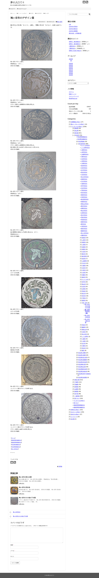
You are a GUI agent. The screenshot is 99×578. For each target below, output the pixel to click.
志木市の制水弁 (73, 28)
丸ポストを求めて (76, 412)
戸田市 (84, 298)
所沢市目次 (84, 192)
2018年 (71, 75)
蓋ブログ (77, 398)
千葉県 (76, 382)
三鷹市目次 (72, 46)
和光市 (84, 348)
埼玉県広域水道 (82, 371)
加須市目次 (84, 165)
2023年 (71, 66)
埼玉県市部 (82, 143)
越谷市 (84, 277)
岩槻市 (84, 247)
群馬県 (76, 386)
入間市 (84, 244)
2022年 (71, 68)
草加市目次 (84, 219)
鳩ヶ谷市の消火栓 (24, 487)
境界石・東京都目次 (74, 41)
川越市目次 (84, 183)
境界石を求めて (75, 409)
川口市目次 (84, 181)
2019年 (71, 73)
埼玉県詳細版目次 (16, 444)
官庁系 (76, 393)
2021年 (71, 70)
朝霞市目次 (84, 201)
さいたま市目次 (85, 145)
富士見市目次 (84, 177)
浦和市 (84, 249)
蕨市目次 (83, 224)
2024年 (71, 65)
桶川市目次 (84, 206)
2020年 (71, 71)
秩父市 (84, 293)
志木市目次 (84, 188)
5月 (71, 60)
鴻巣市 (84, 275)
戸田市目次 (84, 190)
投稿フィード (72, 94)
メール (12, 550)
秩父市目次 (84, 215)
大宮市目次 (84, 174)
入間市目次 (84, 161)
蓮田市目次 (84, 222)
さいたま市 (85, 279)
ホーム (13, 438)
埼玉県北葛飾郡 (82, 359)
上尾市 (84, 240)
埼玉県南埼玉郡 (82, 369)
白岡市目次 (84, 213)
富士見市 (84, 334)
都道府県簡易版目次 (16, 442)
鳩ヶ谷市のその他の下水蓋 (27, 497)
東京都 (76, 133)
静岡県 (76, 391)
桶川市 (84, 254)
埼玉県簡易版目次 (16, 446)
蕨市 (83, 350)
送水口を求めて (75, 414)
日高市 (84, 332)
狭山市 (84, 284)
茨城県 (76, 384)
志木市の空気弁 (73, 26)
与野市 (84, 345)
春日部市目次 (84, 199)
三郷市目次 (84, 150)
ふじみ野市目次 (85, 147)
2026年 (71, 59)
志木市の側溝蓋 (73, 31)
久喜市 (84, 272)
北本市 (84, 268)
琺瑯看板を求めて (76, 122)
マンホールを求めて (77, 126)
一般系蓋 (77, 396)
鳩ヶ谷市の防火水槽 (25, 477)
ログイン (71, 91)
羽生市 (84, 325)
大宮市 (84, 251)
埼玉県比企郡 (82, 366)
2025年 (71, 63)
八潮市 (84, 341)
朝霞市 (84, 242)
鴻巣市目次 (84, 235)
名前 (12, 545)
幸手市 (84, 282)
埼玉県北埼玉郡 (82, 362)
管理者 (60, 466)
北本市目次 (84, 168)
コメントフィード (74, 96)
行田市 (84, 270)
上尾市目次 (84, 152)
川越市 (84, 265)
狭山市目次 (84, 210)
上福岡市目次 (84, 154)
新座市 (84, 237)
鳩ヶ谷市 (59, 21)
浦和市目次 (84, 208)
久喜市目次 (84, 159)
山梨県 (76, 389)
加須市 (84, 258)
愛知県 (76, 128)
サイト (12, 556)
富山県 (76, 130)
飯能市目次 (84, 231)
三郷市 (84, 339)
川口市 (84, 263)
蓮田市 (84, 300)
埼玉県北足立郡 (82, 357)
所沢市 (84, 295)
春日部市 (84, 256)
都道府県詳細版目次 (16, 440)
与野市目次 (84, 156)
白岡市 (84, 289)
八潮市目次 (84, 163)
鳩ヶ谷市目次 (15, 449)
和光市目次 (84, 172)
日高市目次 (84, 197)
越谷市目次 (84, 228)
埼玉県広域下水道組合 (84, 373)
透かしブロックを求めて (77, 124)
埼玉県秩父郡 (82, 364)
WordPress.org (73, 98)
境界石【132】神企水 (75, 50)
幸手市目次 (84, 186)
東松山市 (84, 329)
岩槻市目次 (84, 179)
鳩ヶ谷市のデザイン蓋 (87, 311)
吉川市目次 (84, 170)
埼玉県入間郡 (82, 352)
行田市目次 (84, 226)
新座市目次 (84, 195)
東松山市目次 (84, 204)
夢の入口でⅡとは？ (22, 8)
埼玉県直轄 (81, 141)
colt (70, 24)
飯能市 (84, 327)
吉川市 (84, 343)
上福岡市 (84, 261)
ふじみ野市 (85, 336)
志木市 (84, 286)
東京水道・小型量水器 (75, 33)
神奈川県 (77, 379)
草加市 (84, 291)
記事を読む (21, 483)
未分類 (73, 419)
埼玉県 (77, 135)
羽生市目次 (84, 217)
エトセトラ (74, 416)
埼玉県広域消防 (82, 377)
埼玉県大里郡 (82, 355)
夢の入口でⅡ (17, 2)
